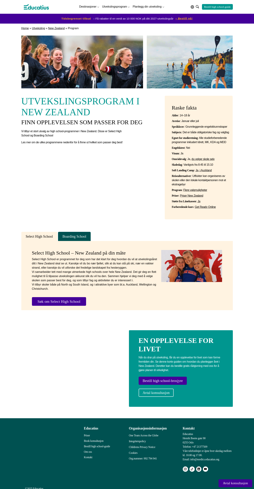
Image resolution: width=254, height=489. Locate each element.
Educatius (91, 426)
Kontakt (88, 454)
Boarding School (74, 236)
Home (25, 27)
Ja (199, 200)
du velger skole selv (203, 158)
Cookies (133, 449)
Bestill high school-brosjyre (165, 380)
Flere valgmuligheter (195, 189)
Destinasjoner (87, 6)
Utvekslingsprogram (114, 6)
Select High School (39, 236)
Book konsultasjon (94, 438)
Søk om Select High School (59, 300)
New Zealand (56, 27)
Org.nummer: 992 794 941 (143, 454)
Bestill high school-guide (217, 6)
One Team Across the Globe (143, 432)
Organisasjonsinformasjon (148, 426)
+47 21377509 (199, 444)
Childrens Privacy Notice (142, 443)
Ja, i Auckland (203, 169)
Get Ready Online (205, 206)
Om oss (88, 449)
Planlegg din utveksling (147, 6)
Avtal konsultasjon (158, 391)
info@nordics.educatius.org (204, 456)
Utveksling (38, 27)
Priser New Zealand (191, 194)
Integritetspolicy (137, 438)
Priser (87, 432)
